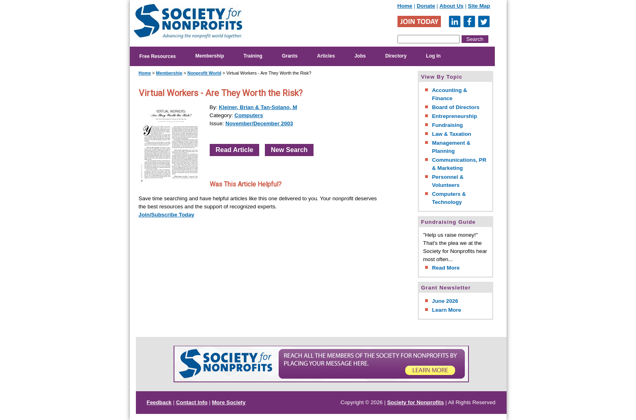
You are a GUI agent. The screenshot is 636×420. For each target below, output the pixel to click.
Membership (210, 56)
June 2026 (445, 301)
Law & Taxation (451, 134)
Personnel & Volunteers (448, 181)
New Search (289, 149)
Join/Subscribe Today (167, 215)
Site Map (479, 6)
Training (252, 56)
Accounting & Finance (449, 94)
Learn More (446, 310)
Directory (396, 56)
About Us (451, 6)
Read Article (235, 149)
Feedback (159, 402)
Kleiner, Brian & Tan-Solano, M (258, 107)
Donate (426, 6)
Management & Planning (451, 147)
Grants (290, 56)
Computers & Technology (449, 198)
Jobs (360, 56)
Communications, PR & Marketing (459, 164)
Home (405, 6)
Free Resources (158, 56)
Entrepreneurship (454, 116)
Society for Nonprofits (415, 402)
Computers (248, 115)
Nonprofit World (204, 73)
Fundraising (447, 125)
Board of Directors (455, 107)
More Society (229, 402)
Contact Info (192, 402)
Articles (326, 56)
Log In (433, 56)
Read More (446, 268)
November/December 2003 (259, 123)
